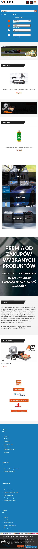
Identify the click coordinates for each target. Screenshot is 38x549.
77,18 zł (19, 150)
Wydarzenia (7, 446)
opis (15, 14)
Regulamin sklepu (8, 490)
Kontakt (6, 436)
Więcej (4, 366)
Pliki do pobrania (8, 495)
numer (4, 14)
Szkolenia (6, 452)
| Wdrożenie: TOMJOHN (26, 545)
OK (18, 546)
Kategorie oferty (8, 444)
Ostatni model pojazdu (10, 525)
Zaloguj (6, 517)
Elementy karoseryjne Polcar (11, 469)
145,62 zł (19, 93)
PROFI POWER (6, 364)
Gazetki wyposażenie (9, 449)
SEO (32, 545)
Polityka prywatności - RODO (11, 492)
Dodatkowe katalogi (9, 471)
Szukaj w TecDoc (8, 522)
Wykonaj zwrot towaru (10, 500)
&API (34, 545)
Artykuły (6, 438)
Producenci (7, 441)
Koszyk (6, 520)
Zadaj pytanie (7, 528)
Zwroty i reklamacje (9, 498)
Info (22, 546)
